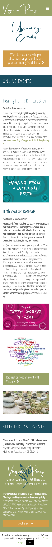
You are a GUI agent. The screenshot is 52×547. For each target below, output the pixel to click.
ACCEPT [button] (30, 542)
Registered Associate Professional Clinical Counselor (26, 501)
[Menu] (47, 8)
